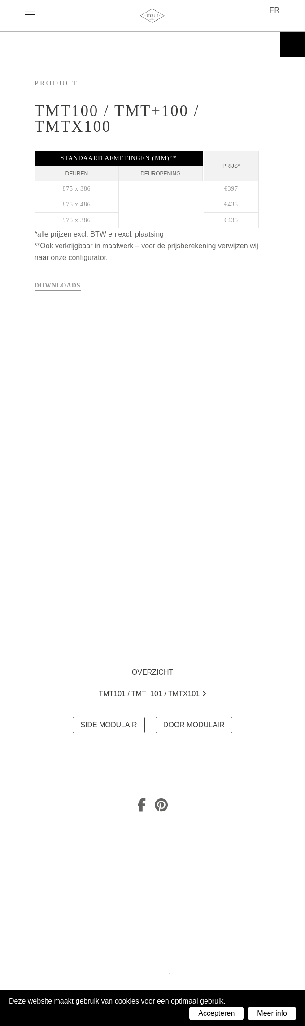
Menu (34, 16)
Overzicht (152, 672)
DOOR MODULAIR (194, 725)
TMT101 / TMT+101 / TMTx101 (152, 694)
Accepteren (216, 1013)
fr (275, 10)
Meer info (272, 1013)
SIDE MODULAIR (108, 725)
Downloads (58, 285)
